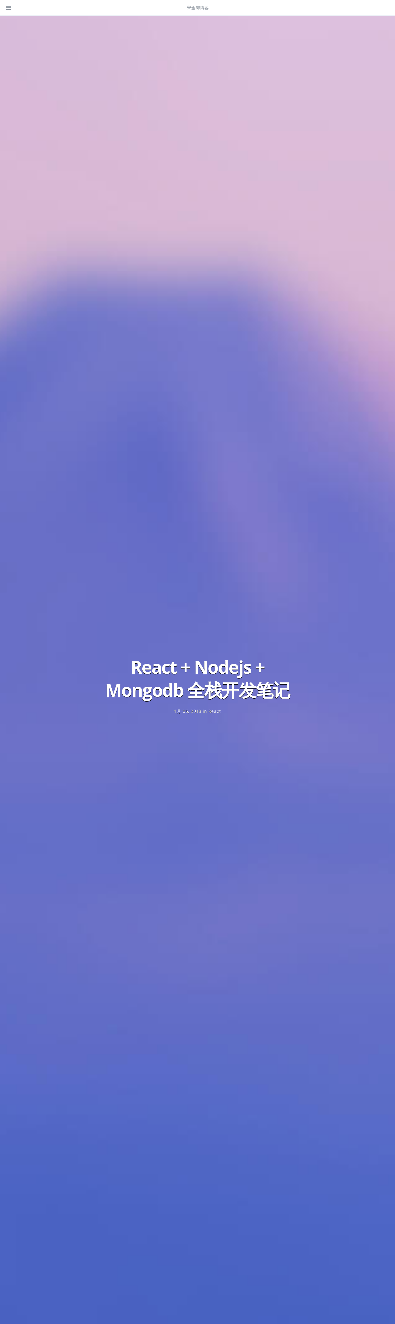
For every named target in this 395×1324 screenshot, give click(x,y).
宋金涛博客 (198, 8)
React (214, 711)
